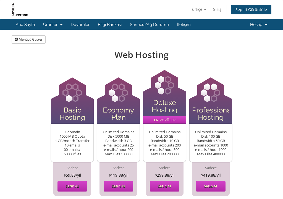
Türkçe (198, 9)
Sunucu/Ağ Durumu (149, 24)
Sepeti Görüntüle (251, 9)
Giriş (217, 9)
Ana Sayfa (25, 24)
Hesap (258, 24)
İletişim (184, 24)
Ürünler (52, 24)
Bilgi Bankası (110, 24)
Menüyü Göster (29, 39)
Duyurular (80, 24)
